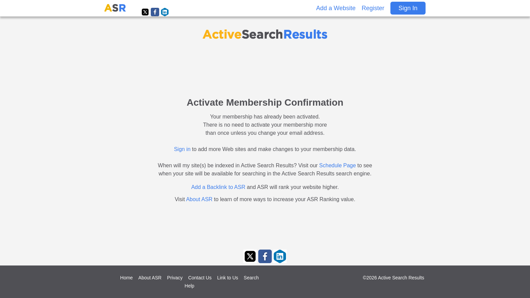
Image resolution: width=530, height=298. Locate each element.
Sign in (182, 149)
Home (126, 277)
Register (373, 8)
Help (189, 286)
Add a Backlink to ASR (218, 187)
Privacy (175, 277)
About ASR (199, 199)
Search (251, 277)
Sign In (408, 8)
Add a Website (336, 8)
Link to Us (227, 277)
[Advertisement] (265, 65)
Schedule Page (337, 165)
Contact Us (200, 277)
